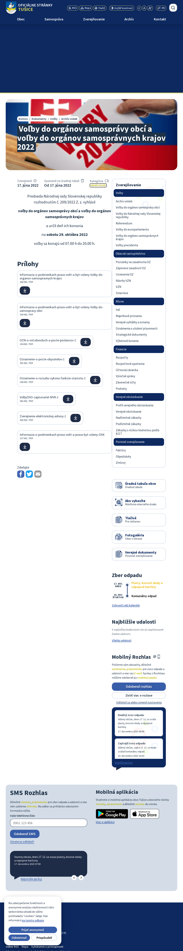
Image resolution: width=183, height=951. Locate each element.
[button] (74, 809)
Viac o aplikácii (105, 753)
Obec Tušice (33, 867)
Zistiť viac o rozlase (138, 627)
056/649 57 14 (153, 939)
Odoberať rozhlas (139, 618)
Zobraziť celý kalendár (126, 537)
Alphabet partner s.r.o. (52, 864)
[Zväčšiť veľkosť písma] (150, 8)
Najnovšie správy (31, 810)
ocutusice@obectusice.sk (161, 943)
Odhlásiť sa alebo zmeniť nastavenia (139, 634)
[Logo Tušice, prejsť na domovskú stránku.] (29, 7)
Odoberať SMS (25, 765)
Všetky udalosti (121, 572)
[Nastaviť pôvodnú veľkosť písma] (144, 8)
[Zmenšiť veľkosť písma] (139, 8)
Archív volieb (98, 116)
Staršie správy (124, 694)
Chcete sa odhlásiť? (22, 773)
